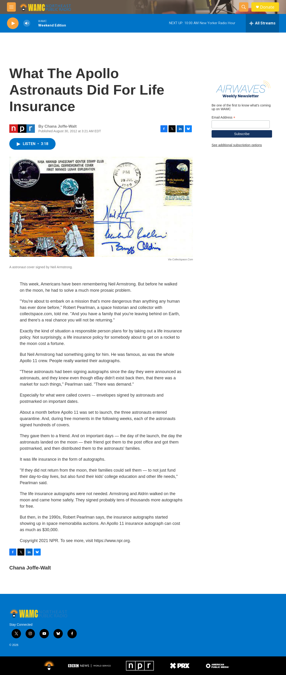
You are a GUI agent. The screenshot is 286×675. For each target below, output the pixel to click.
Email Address (223, 117)
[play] (13, 23)
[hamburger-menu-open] (11, 7)
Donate (267, 7)
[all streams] (262, 23)
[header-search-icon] (243, 7)
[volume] (27, 23)
